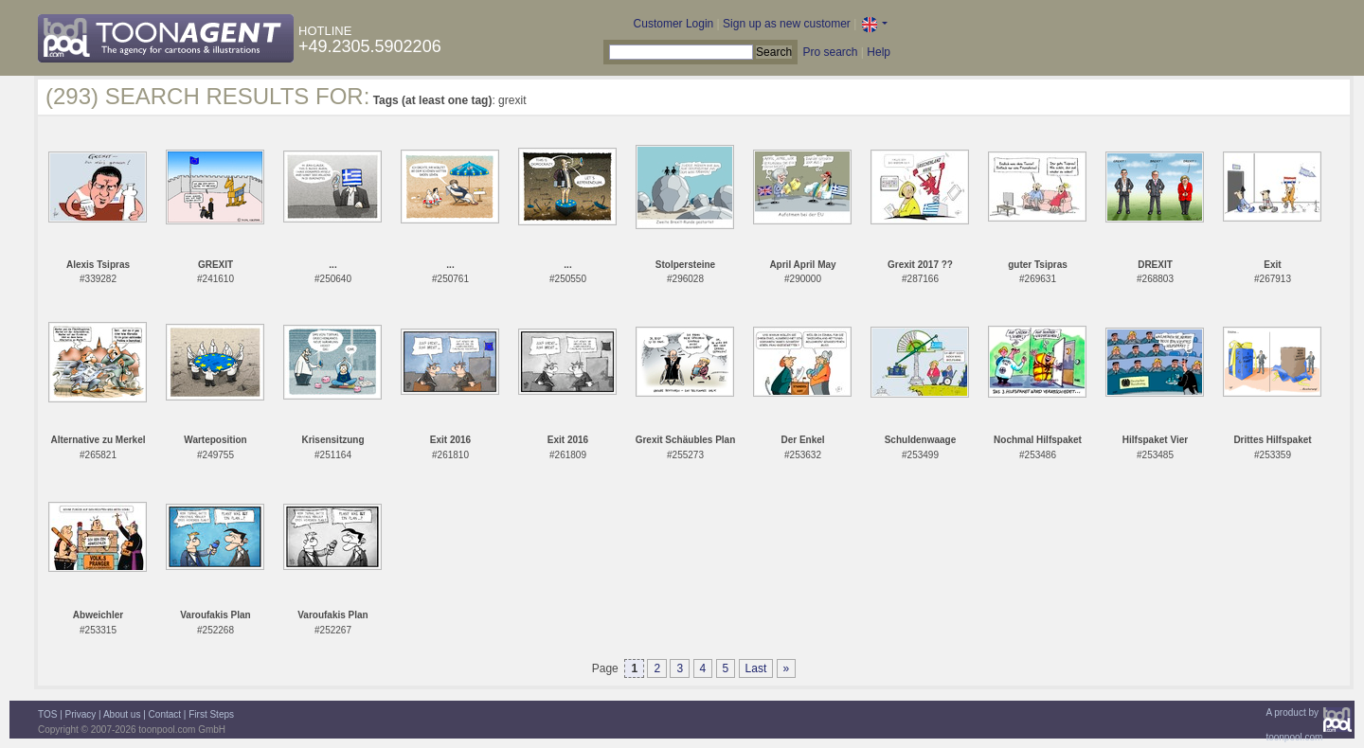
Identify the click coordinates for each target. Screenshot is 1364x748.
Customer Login (674, 23)
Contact (165, 714)
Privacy (81, 714)
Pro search (829, 52)
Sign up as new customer (787, 23)
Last (756, 668)
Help (878, 52)
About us (121, 714)
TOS (47, 714)
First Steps (211, 714)
